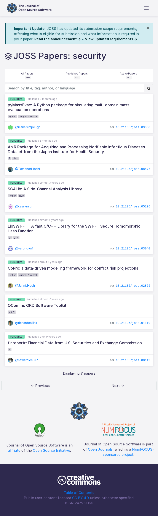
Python (12, 116)
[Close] (148, 27)
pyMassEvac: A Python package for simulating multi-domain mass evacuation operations (68, 107)
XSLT (11, 312)
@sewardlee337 (23, 360)
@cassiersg (20, 206)
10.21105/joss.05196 (133, 206)
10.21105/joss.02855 (133, 285)
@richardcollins (22, 323)
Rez (15, 158)
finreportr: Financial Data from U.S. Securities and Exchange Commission (75, 343)
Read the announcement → (57, 39)
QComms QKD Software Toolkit (37, 305)
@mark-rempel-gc (24, 127)
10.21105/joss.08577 (133, 169)
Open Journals (100, 449)
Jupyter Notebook (28, 116)
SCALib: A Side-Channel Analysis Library (45, 189)
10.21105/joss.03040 (133, 248)
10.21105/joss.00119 (133, 360)
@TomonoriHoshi (24, 169)
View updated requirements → (111, 39)
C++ (16, 237)
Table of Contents (79, 492)
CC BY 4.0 (80, 498)
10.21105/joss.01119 (133, 323)
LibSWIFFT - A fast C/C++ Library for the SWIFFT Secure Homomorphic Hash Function (74, 228)
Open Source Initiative (51, 450)
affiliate (14, 450)
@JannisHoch (21, 285)
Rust (21, 195)
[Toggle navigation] (146, 8)
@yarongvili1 (20, 248)
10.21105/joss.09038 (133, 127)
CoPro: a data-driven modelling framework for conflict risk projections (73, 268)
